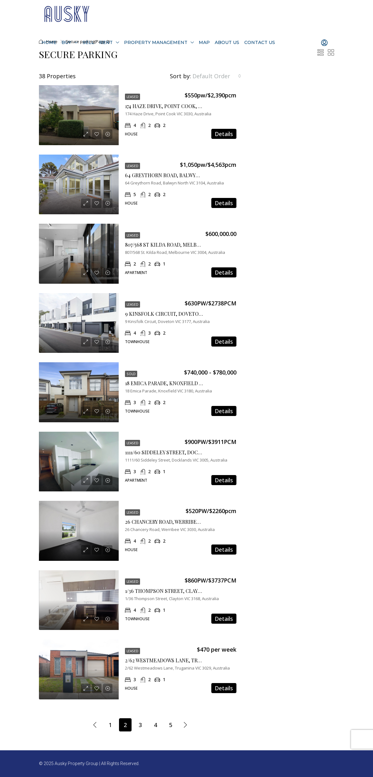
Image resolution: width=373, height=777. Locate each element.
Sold (131, 374)
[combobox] (217, 76)
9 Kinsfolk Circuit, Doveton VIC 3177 (173, 313)
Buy (66, 42)
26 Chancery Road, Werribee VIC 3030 (173, 521)
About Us (227, 42)
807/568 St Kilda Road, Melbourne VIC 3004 (180, 244)
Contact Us (259, 42)
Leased (132, 97)
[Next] (185, 724)
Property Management (155, 42)
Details (224, 134)
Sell (88, 42)
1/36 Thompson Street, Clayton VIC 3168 (177, 591)
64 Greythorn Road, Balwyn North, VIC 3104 (182, 175)
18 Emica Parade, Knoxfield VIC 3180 (171, 383)
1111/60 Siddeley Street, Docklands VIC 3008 (182, 452)
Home (49, 42)
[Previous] (95, 724)
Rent (106, 42)
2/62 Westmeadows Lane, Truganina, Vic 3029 (184, 660)
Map (204, 42)
